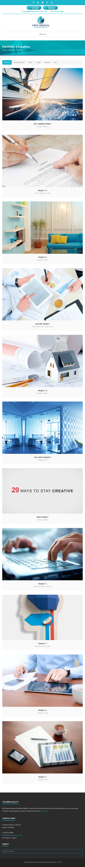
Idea (55, 62)
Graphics (47, 62)
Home (4, 50)
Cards (30, 62)
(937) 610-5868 (58, 11)
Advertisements (19, 62)
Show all (7, 62)
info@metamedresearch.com (36, 11)
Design (38, 62)
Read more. (44, 811)
